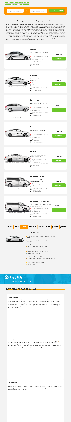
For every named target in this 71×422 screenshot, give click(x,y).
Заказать (59, 58)
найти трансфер (56, 10)
